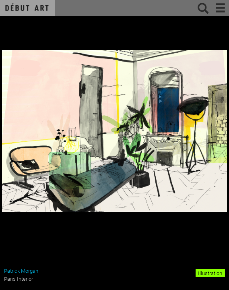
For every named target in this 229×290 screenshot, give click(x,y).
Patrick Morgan (21, 270)
